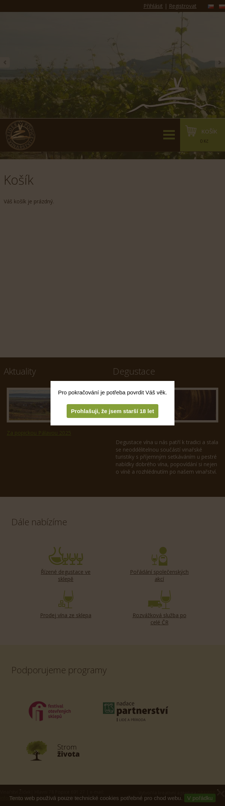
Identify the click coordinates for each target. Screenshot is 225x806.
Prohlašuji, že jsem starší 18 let (112, 411)
